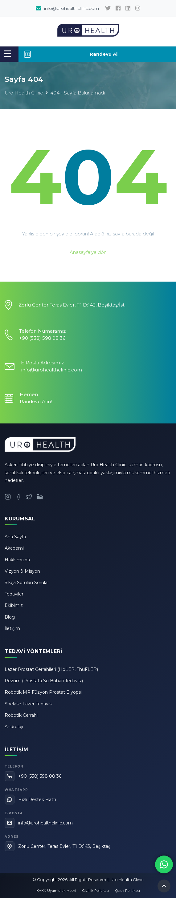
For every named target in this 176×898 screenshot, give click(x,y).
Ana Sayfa (15, 536)
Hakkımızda (17, 560)
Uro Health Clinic (24, 93)
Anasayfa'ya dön (88, 252)
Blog (10, 617)
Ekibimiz (14, 605)
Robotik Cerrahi (21, 715)
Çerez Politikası (127, 890)
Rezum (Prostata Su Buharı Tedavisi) (44, 681)
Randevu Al (70, 54)
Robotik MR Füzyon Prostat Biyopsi (43, 692)
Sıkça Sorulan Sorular (27, 582)
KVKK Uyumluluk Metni (56, 890)
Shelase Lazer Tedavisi (28, 704)
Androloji (14, 726)
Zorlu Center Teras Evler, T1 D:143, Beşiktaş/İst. (71, 305)
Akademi (14, 548)
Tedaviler (14, 594)
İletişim (12, 628)
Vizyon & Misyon (22, 571)
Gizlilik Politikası (95, 890)
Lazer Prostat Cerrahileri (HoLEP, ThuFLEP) (51, 669)
